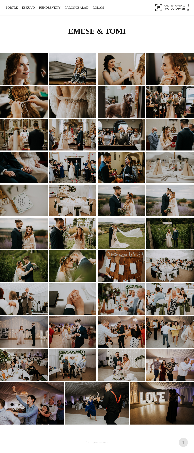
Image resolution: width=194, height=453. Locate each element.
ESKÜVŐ (28, 7)
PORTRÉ (12, 7)
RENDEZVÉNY (49, 7)
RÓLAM (98, 7)
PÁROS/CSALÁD (77, 7)
